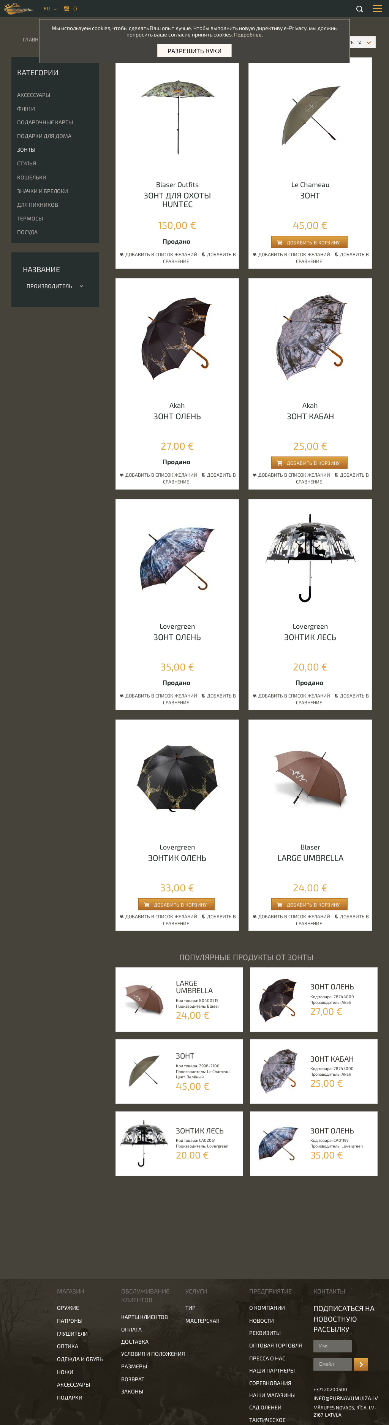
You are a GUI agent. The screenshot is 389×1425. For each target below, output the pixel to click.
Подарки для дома (44, 136)
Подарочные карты (45, 122)
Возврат (132, 1379)
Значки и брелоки (42, 191)
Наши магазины (272, 1395)
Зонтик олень (177, 857)
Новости (261, 1320)
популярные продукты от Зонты (246, 957)
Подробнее (248, 34)
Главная (34, 39)
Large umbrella (310, 857)
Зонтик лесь (310, 637)
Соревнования (270, 1383)
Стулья (26, 163)
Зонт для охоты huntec (177, 199)
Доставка (135, 1341)
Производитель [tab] (55, 286)
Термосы (30, 218)
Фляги (26, 108)
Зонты (26, 149)
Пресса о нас (267, 1358)
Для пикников (37, 204)
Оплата (131, 1329)
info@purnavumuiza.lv (345, 1398)
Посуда (27, 232)
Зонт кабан (310, 416)
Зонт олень (177, 416)
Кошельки (31, 177)
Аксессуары (33, 95)
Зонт (310, 195)
